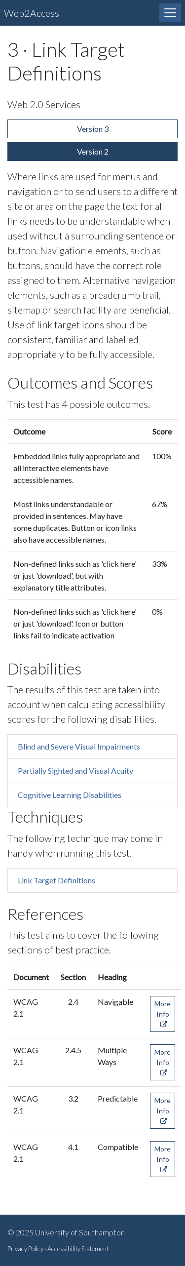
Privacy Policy (25, 1249)
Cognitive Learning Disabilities (69, 794)
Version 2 (93, 151)
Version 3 (93, 128)
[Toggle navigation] (170, 12)
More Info (162, 1013)
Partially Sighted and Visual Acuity (75, 770)
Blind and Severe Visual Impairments (79, 746)
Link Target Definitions (56, 880)
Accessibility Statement (78, 1249)
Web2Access (31, 13)
